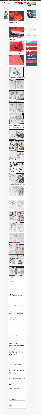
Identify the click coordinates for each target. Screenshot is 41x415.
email (28, 49)
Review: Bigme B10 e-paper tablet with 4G (31, 34)
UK (32, 55)
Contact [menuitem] (29, 0)
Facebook (30, 49)
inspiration (10, 306)
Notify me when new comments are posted (14, 404)
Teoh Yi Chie (13, 10)
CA (31, 55)
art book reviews (16, 305)
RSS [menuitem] (20, 0)
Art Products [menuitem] (12, 0)
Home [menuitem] (5, 0)
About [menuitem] (31, 0)
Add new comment (10, 407)
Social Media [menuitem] (26, 0)
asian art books (12, 305)
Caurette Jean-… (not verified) (12, 349)
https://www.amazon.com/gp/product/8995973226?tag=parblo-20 (15, 40)
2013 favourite (22, 305)
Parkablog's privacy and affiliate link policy (18, 413)
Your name (10, 384)
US (30, 55)
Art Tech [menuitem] (15, 0)
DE (33, 55)
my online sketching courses (31, 42)
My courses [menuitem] (18, 0)
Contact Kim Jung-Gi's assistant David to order (13, 294)
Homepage (10, 389)
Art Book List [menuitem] (8, 0)
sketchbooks (19, 305)
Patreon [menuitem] (23, 0)
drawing (12, 306)
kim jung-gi (10, 305)
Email (9, 386)
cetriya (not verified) (11, 333)
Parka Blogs (7, 2)
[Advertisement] (31, 22)
